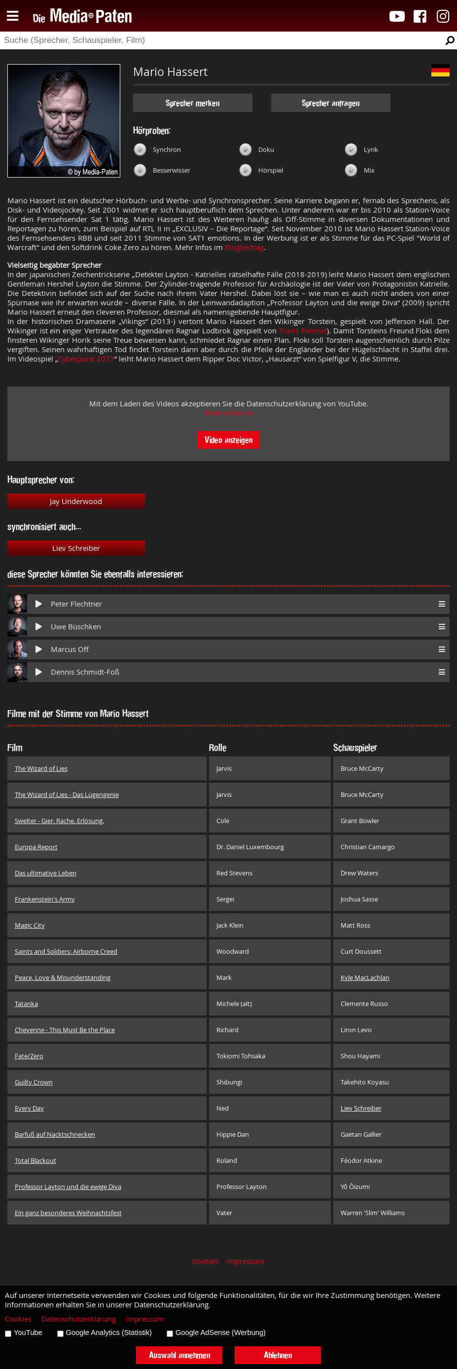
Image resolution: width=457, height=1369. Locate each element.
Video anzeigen (228, 439)
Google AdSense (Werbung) (221, 1332)
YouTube (28, 1332)
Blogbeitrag (244, 247)
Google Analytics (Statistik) (109, 1332)
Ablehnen (278, 1355)
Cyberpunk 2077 (86, 358)
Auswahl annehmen (179, 1355)
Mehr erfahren (228, 413)
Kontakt (205, 1261)
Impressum (245, 1261)
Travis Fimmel (303, 330)
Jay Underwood (76, 501)
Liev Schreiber (76, 548)
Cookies (18, 1319)
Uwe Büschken (76, 626)
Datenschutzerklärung (78, 1319)
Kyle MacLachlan (365, 977)
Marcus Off (70, 649)
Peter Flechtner (76, 604)
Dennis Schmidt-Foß (85, 672)
